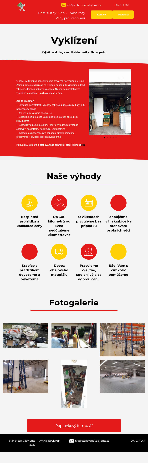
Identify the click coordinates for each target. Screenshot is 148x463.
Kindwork (54, 444)
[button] (104, 137)
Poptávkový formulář (74, 427)
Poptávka (123, 14)
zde (83, 145)
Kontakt (101, 14)
